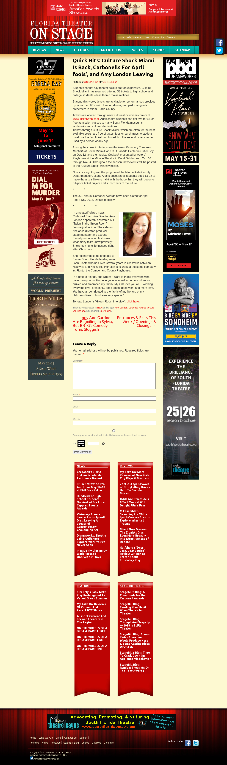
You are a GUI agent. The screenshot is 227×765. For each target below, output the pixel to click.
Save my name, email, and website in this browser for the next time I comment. (110, 435)
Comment (78, 361)
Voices (137, 50)
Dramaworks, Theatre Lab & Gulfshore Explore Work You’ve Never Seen (92, 540)
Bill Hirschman (110, 82)
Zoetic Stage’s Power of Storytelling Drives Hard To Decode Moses (135, 488)
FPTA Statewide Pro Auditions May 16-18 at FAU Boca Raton (91, 487)
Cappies (159, 50)
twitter (196, 743)
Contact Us (158, 37)
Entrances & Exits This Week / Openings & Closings (136, 321)
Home (121, 37)
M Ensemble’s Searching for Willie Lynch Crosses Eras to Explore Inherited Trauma (135, 517)
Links (147, 37)
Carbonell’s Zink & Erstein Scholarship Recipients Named (90, 475)
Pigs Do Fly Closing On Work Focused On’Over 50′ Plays (92, 554)
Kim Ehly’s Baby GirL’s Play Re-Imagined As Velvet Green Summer (92, 595)
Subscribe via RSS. (57, 755)
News (60, 50)
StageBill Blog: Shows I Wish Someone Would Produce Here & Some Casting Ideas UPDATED (135, 640)
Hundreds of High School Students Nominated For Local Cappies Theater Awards (91, 502)
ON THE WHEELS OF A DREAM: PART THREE (92, 630)
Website (76, 419)
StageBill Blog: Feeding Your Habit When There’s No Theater (133, 608)
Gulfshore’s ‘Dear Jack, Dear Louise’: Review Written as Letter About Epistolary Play (132, 554)
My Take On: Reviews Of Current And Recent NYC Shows (91, 607)
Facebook (188, 743)
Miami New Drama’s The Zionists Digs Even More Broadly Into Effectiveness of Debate (134, 535)
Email (76, 407)
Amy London (121, 308)
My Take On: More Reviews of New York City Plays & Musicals (134, 475)
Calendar (182, 50)
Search (171, 37)
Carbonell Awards (137, 308)
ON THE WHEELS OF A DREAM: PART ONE (92, 647)
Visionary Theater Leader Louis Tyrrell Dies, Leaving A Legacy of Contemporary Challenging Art (91, 522)
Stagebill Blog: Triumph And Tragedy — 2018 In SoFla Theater (135, 623)
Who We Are (134, 37)
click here (133, 301)
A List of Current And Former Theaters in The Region (91, 619)
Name (76, 394)
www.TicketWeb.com (86, 118)
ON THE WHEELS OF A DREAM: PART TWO (92, 638)
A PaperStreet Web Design (44, 759)
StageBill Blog (110, 50)
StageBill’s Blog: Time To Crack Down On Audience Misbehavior (135, 655)
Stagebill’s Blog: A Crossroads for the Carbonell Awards (133, 595)
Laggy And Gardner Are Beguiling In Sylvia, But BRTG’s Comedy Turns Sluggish (93, 323)
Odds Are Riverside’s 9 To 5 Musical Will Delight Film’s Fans (134, 502)
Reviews (39, 50)
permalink (106, 311)
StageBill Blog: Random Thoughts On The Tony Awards (134, 667)
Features (81, 50)
